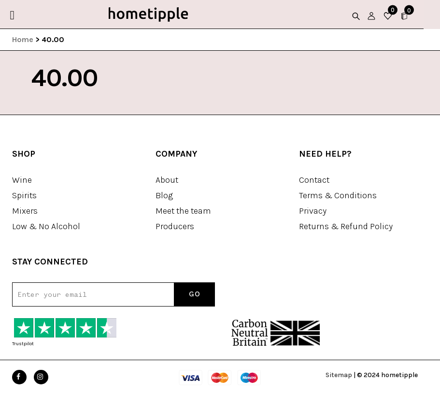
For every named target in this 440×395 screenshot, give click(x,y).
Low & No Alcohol (46, 226)
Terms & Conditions (338, 195)
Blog (164, 195)
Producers (175, 226)
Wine (22, 180)
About (167, 180)
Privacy (312, 211)
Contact (314, 180)
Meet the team (183, 211)
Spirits (24, 195)
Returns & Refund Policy (346, 226)
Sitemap (339, 375)
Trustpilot (23, 344)
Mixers (25, 211)
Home (22, 39)
